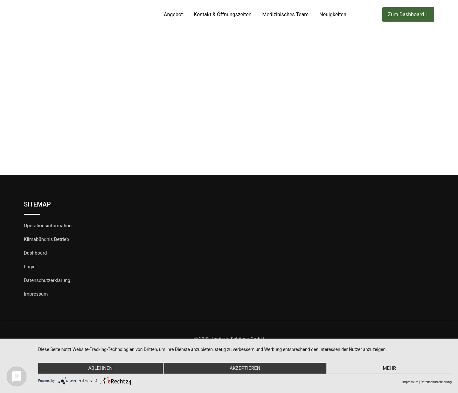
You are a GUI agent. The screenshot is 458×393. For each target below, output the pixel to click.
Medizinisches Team (285, 14)
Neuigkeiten (332, 14)
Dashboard (35, 253)
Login (30, 267)
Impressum (36, 294)
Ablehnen (100, 368)
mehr (390, 368)
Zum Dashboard (408, 14)
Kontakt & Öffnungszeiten (223, 14)
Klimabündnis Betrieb (46, 239)
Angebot (173, 14)
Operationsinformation (48, 225)
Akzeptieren (245, 368)
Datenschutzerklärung (47, 280)
